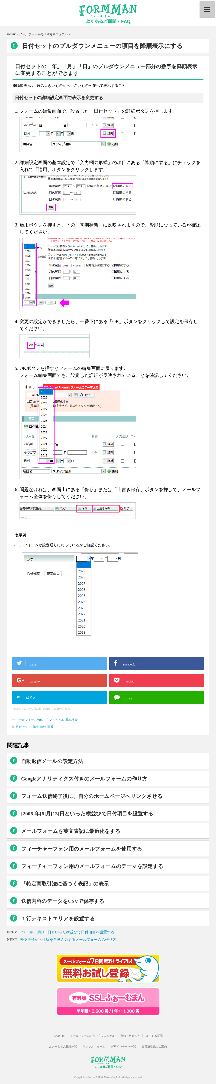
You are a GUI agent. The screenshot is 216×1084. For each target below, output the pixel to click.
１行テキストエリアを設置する (58, 919)
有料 (35, 727)
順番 (50, 727)
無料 (43, 727)
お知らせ (58, 1034)
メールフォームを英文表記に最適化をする (70, 831)
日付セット (23, 727)
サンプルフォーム (94, 1045)
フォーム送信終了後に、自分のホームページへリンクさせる (92, 796)
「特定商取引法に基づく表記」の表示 (65, 884)
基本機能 (71, 720)
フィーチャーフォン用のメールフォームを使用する (81, 849)
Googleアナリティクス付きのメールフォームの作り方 (84, 779)
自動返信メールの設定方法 (52, 761)
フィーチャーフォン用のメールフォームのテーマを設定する (92, 866)
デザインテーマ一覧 (123, 1045)
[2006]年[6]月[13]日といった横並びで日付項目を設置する (87, 814)
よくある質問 (154, 1034)
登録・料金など (130, 1034)
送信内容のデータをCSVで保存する (62, 901)
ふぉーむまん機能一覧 (63, 1045)
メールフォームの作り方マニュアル (40, 720)
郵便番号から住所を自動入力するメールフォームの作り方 (68, 940)
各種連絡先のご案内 (154, 1045)
